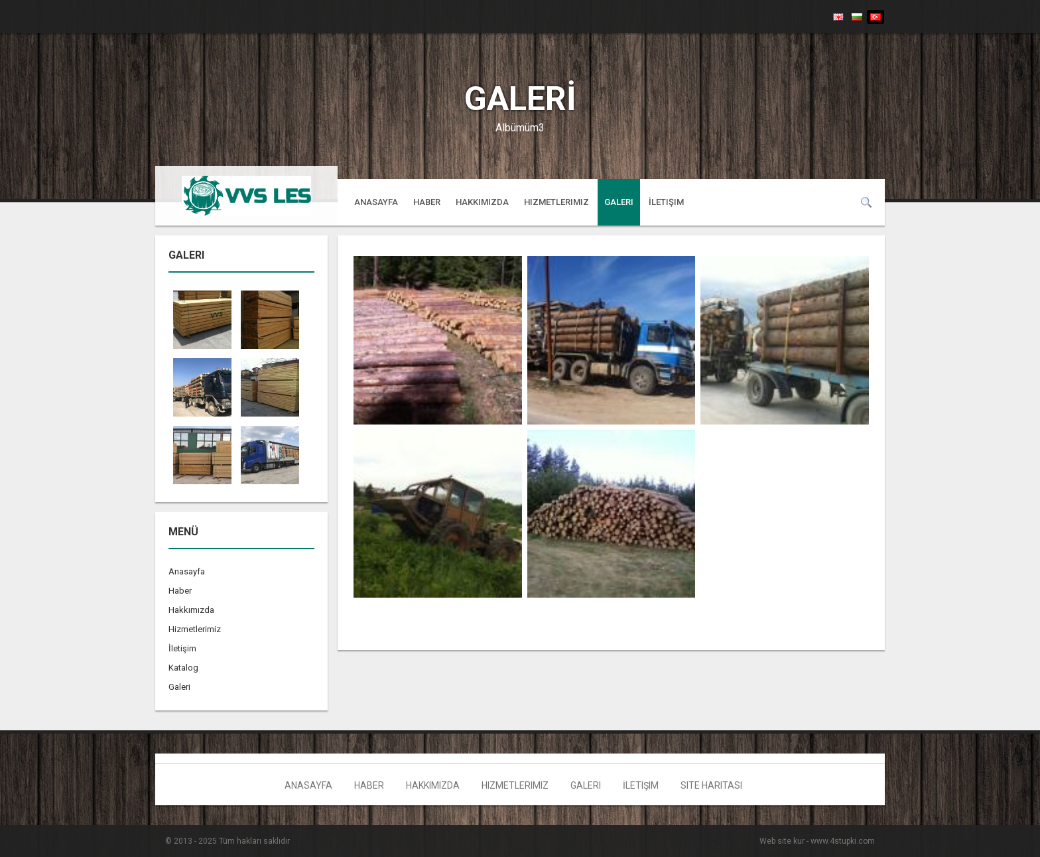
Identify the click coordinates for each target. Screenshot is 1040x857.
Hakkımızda (482, 202)
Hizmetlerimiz (556, 202)
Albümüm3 (520, 127)
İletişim (666, 202)
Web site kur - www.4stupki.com (817, 841)
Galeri (618, 202)
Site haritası (711, 785)
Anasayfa (376, 202)
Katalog (183, 668)
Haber (426, 202)
